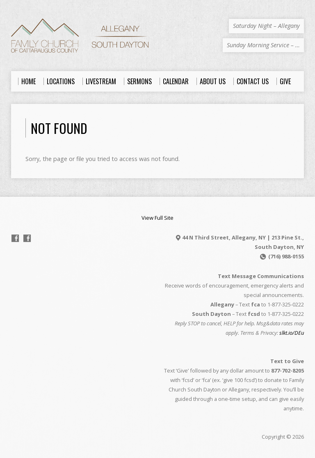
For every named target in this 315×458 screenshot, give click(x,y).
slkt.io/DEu (291, 332)
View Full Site (157, 217)
